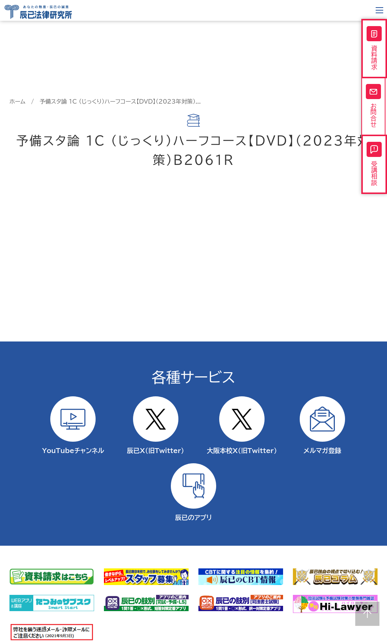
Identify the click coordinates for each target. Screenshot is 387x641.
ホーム (17, 101)
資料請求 (374, 48)
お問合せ (374, 108)
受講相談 (374, 168)
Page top (367, 614)
